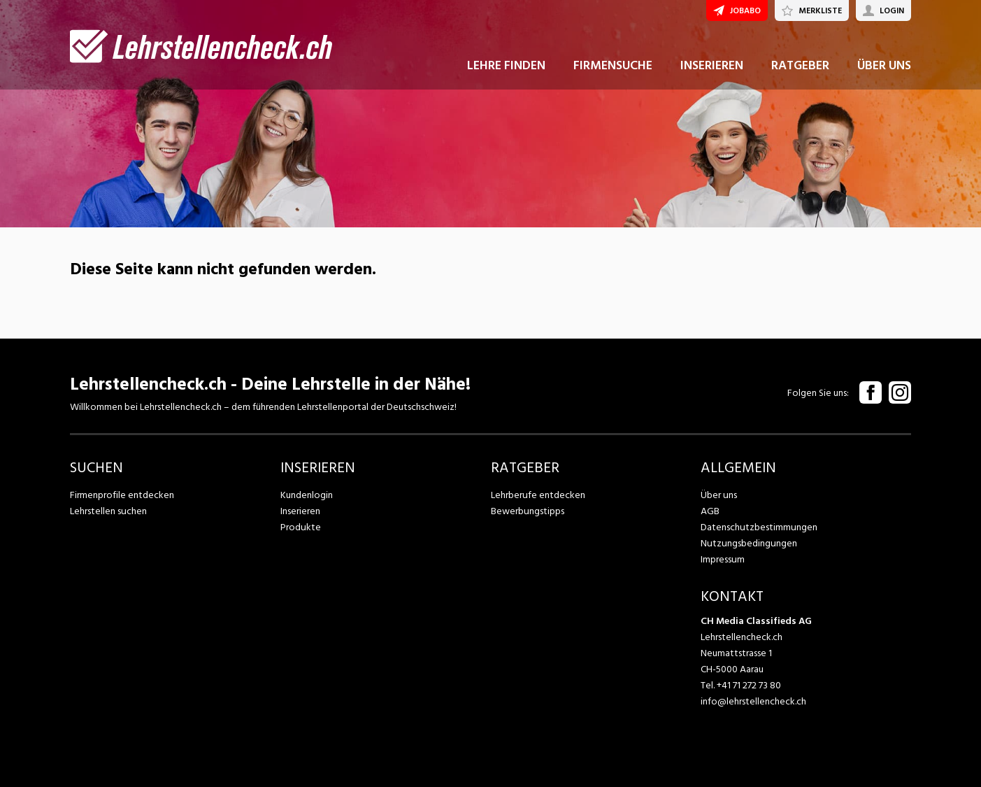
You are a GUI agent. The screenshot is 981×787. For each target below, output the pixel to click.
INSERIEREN (711, 69)
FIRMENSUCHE (612, 69)
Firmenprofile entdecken (122, 495)
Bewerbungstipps (527, 511)
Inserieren (300, 511)
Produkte (300, 527)
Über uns (718, 495)
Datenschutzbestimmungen (758, 527)
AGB (710, 511)
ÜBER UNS (884, 69)
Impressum (722, 559)
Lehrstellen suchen (108, 511)
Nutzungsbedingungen (748, 543)
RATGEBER (800, 69)
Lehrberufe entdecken (538, 495)
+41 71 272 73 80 (749, 685)
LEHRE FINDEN (506, 69)
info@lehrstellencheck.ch (753, 701)
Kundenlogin (306, 495)
